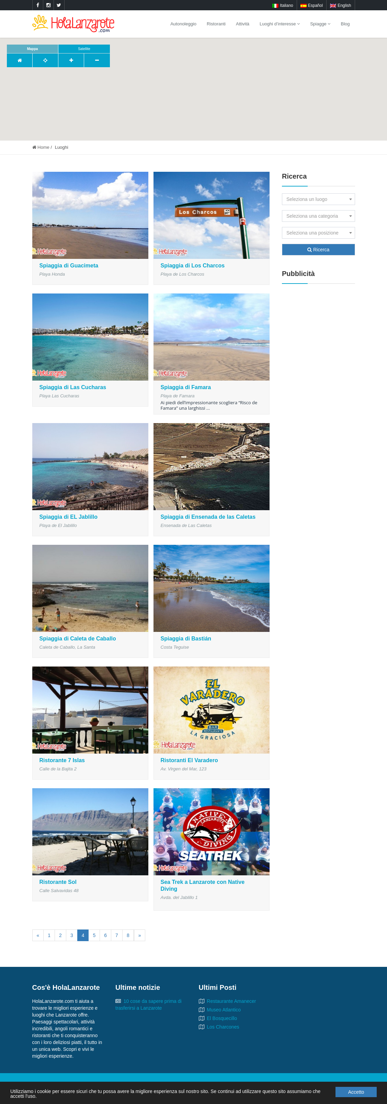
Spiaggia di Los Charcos (193, 265)
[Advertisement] (318, 393)
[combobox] (318, 199)
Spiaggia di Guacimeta (69, 265)
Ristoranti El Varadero (189, 760)
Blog (345, 23)
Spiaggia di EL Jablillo (68, 517)
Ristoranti (216, 23)
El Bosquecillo (222, 1018)
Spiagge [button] (320, 23)
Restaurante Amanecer (231, 1001)
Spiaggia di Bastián (186, 638)
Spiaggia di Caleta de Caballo (77, 638)
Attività (242, 23)
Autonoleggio (183, 23)
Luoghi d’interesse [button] (280, 23)
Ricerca (318, 249)
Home (40, 147)
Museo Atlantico (224, 1009)
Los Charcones (223, 1027)
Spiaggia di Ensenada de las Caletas (208, 517)
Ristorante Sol (58, 882)
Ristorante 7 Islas (62, 760)
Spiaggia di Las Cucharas (72, 387)
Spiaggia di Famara (186, 387)
